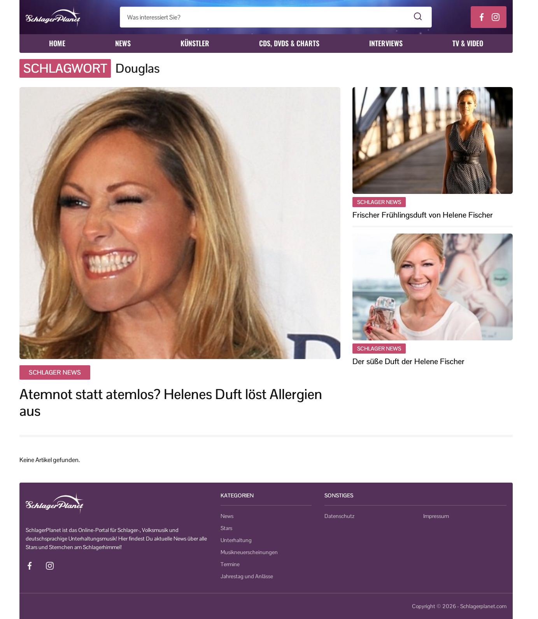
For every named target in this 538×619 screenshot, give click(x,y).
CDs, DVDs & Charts (289, 43)
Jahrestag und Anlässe (247, 576)
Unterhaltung (236, 540)
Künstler (195, 43)
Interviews (386, 43)
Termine (230, 564)
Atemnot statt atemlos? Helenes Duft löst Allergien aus (170, 402)
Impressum (436, 516)
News (123, 43)
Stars (226, 528)
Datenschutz (339, 516)
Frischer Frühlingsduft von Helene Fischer (422, 215)
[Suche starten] (418, 17)
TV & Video (467, 43)
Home (57, 43)
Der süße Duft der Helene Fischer (408, 361)
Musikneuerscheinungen (249, 552)
